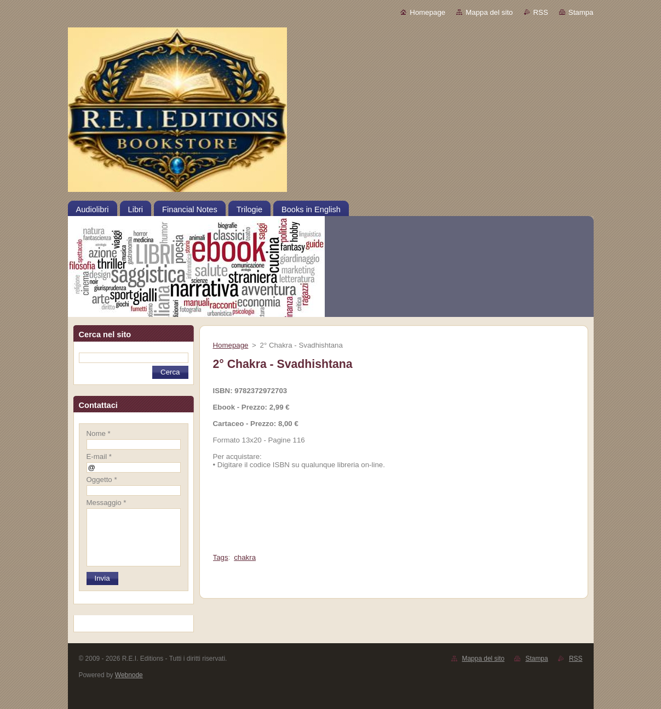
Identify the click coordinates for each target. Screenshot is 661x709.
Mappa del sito (489, 12)
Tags (220, 557)
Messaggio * (107, 502)
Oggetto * (102, 479)
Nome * (99, 433)
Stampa (581, 12)
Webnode (129, 675)
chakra (245, 557)
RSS (540, 12)
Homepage (427, 12)
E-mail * (99, 456)
